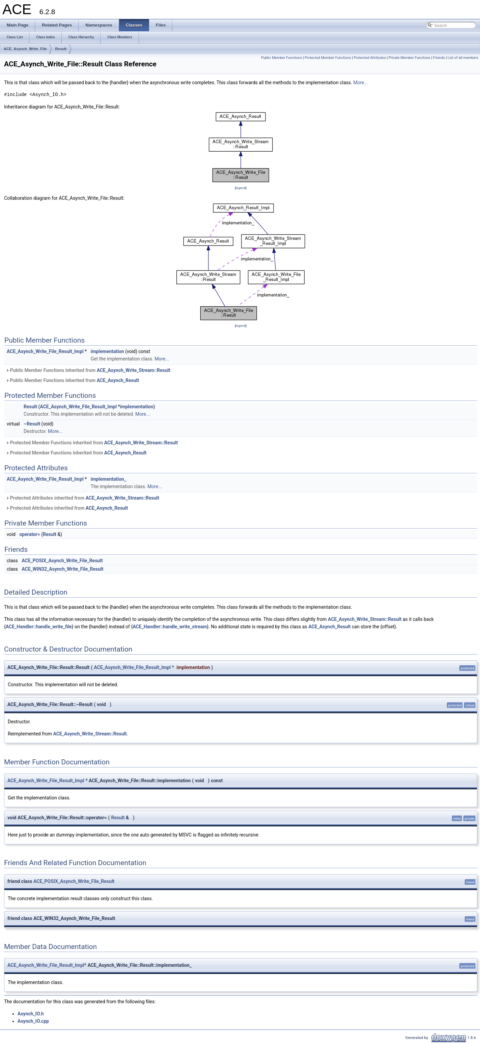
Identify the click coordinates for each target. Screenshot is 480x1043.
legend (241, 188)
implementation (107, 351)
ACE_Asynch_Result (118, 380)
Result (61, 49)
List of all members (463, 58)
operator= (29, 534)
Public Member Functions (281, 58)
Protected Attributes (370, 58)
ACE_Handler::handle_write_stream (170, 626)
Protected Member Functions (328, 58)
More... (360, 82)
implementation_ (108, 479)
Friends (439, 58)
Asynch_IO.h (31, 1013)
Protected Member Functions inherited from (92, 442)
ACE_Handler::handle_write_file (39, 626)
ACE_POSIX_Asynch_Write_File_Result (62, 560)
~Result (32, 423)
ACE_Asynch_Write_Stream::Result (133, 370)
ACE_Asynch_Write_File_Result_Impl (45, 351)
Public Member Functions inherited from (88, 370)
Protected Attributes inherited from (82, 498)
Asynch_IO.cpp (33, 1021)
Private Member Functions (409, 58)
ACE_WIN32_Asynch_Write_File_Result (62, 569)
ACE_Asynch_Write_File (25, 49)
